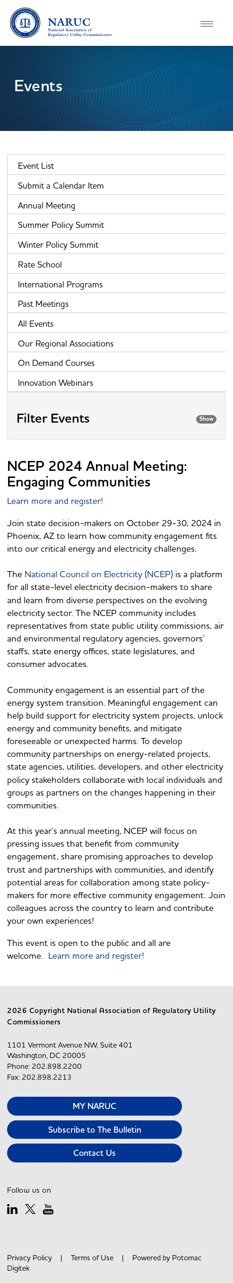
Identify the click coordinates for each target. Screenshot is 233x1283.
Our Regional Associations (65, 343)
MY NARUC (94, 1106)
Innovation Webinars (55, 382)
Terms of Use (92, 1257)
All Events (35, 323)
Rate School (40, 264)
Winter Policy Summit (58, 244)
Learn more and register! (55, 500)
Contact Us (94, 1152)
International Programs (60, 284)
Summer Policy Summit (61, 224)
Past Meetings (43, 303)
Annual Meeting (47, 205)
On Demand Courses (56, 362)
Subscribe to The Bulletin (94, 1129)
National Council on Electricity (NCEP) (99, 574)
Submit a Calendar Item (61, 185)
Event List (36, 165)
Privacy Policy (29, 1257)
